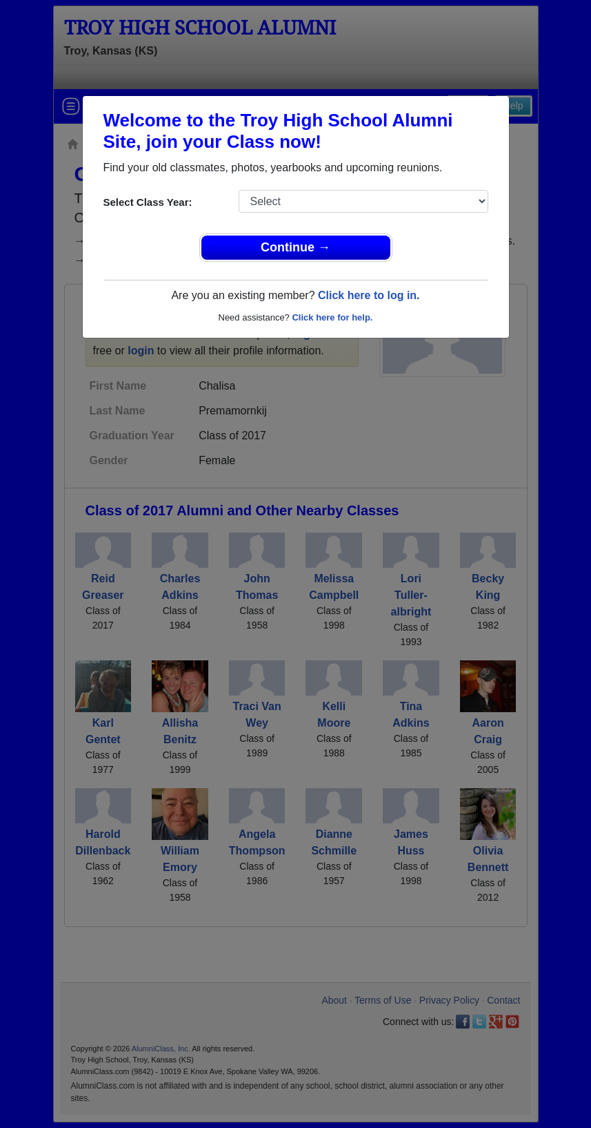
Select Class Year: (147, 202)
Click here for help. (332, 317)
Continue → (295, 247)
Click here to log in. (369, 295)
